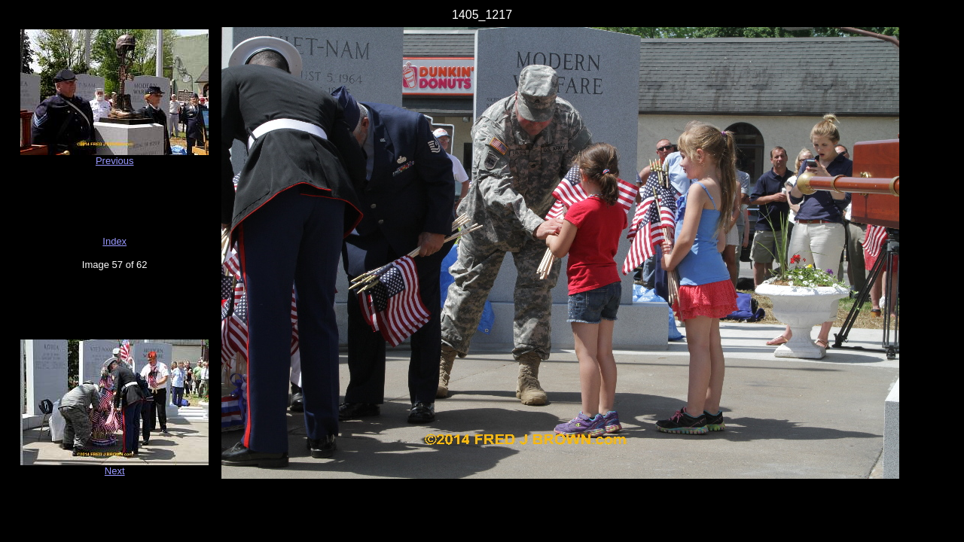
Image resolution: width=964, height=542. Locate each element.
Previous (115, 160)
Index (114, 241)
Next (115, 471)
